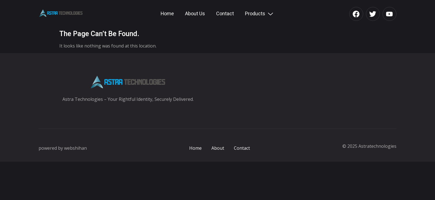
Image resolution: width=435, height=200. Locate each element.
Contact (225, 14)
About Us (195, 14)
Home (167, 14)
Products (259, 14)
